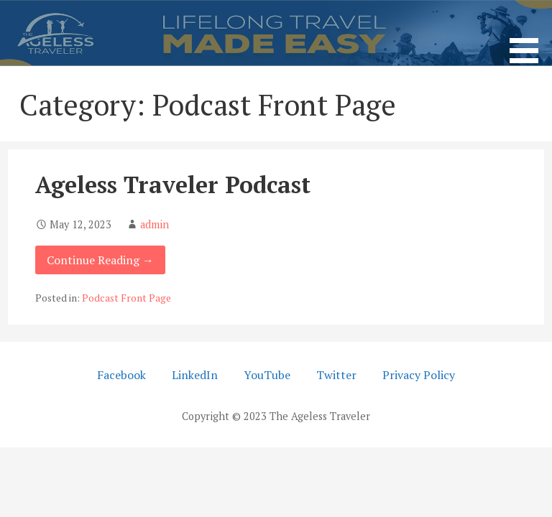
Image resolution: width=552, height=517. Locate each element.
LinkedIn (195, 375)
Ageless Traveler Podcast (172, 184)
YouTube (267, 375)
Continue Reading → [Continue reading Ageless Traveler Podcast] (100, 260)
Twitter (336, 375)
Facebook (121, 375)
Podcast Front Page (126, 298)
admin (154, 224)
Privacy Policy (418, 375)
